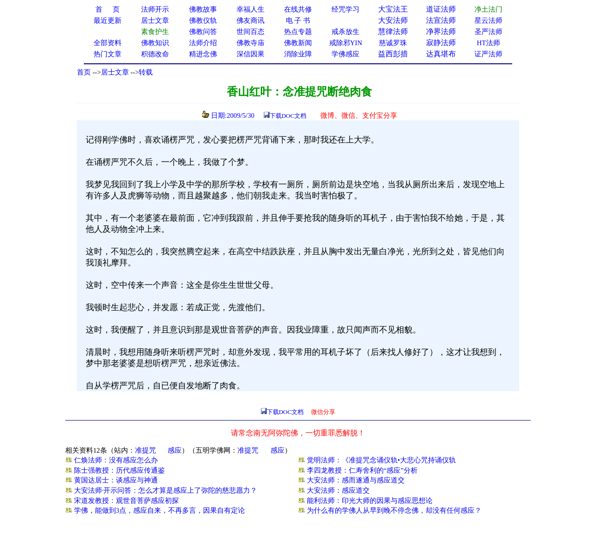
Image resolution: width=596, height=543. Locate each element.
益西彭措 (393, 54)
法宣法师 (441, 20)
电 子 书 (298, 20)
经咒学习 (345, 9)
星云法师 (488, 20)
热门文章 (108, 54)
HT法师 (488, 43)
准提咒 (145, 450)
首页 (84, 72)
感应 (175, 450)
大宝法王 (393, 9)
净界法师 (441, 31)
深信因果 (250, 54)
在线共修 (298, 9)
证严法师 (488, 54)
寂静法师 (441, 43)
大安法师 (393, 20)
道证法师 (441, 9)
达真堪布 (441, 54)
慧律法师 (393, 31)
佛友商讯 (250, 20)
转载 (146, 72)
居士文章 (115, 72)
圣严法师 (488, 31)
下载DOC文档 (288, 115)
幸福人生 (250, 9)
